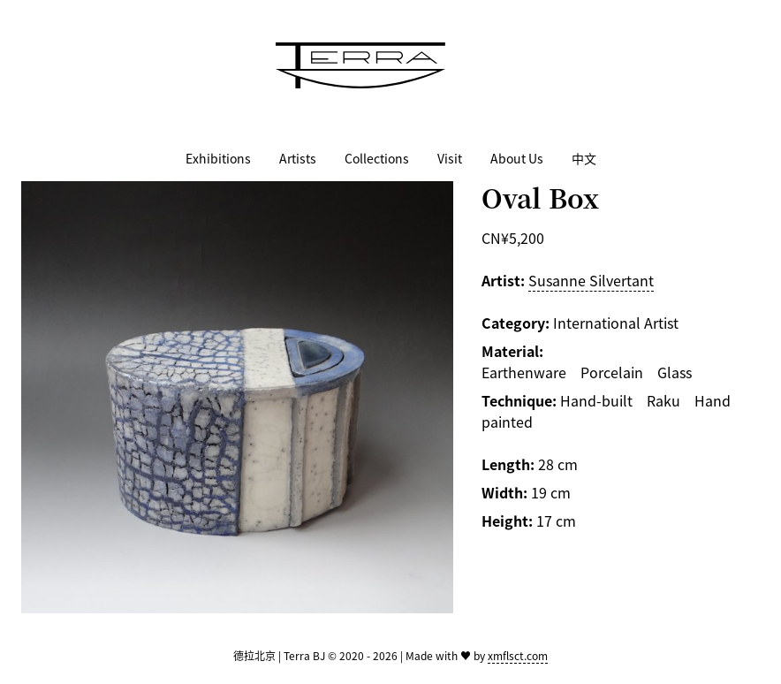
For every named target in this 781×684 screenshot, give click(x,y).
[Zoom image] (237, 397)
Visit (449, 158)
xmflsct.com (518, 655)
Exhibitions (218, 158)
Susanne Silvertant (591, 280)
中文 (584, 158)
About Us (516, 158)
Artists (297, 158)
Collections (377, 158)
